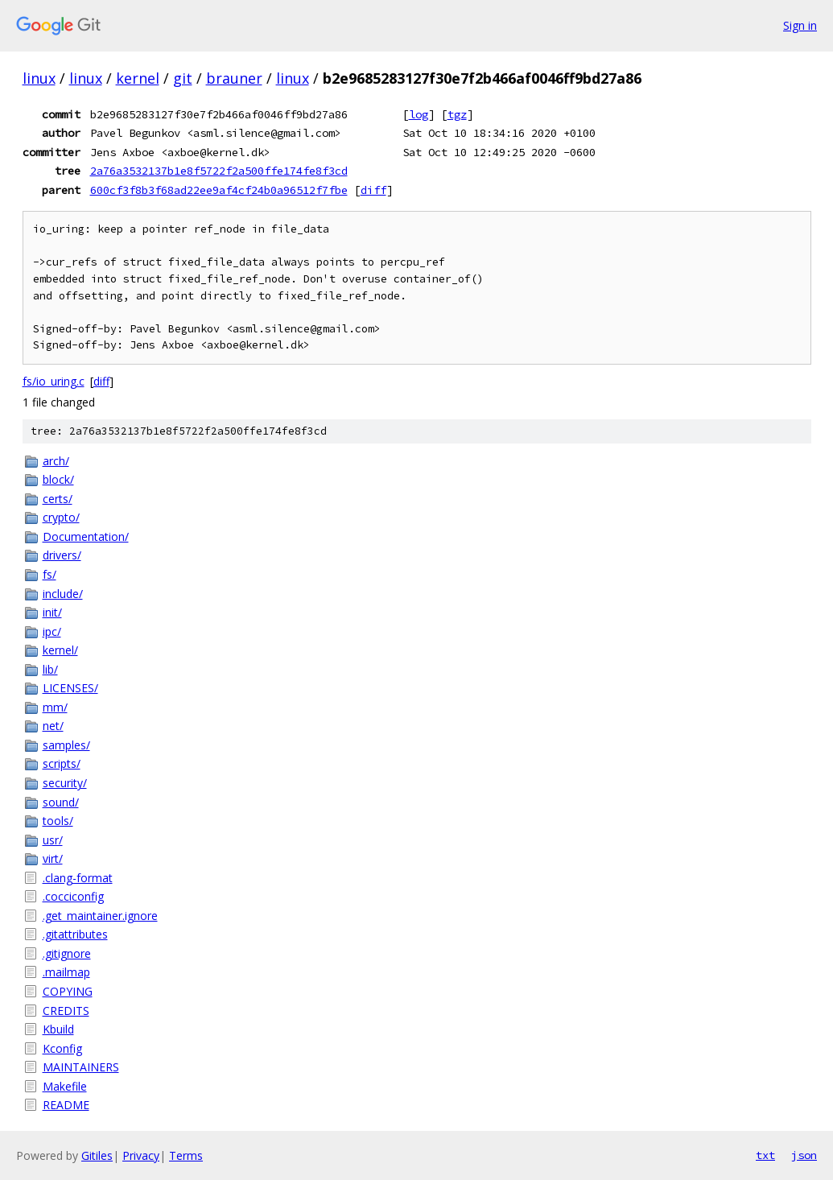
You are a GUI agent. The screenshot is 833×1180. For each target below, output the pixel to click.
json (804, 1155)
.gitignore (67, 953)
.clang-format (78, 877)
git (182, 78)
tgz (457, 114)
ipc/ (52, 631)
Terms (186, 1155)
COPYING (68, 991)
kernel (137, 78)
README (66, 1104)
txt (765, 1155)
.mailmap (66, 972)
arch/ (56, 460)
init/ (52, 612)
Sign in (800, 25)
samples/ (66, 745)
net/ (53, 725)
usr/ (53, 840)
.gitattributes (75, 934)
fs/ (49, 574)
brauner (234, 78)
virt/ (53, 858)
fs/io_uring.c (54, 381)
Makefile (65, 1086)
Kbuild (58, 1029)
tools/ (58, 820)
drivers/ (62, 555)
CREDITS (66, 1010)
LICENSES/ (70, 687)
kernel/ (60, 650)
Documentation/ (86, 536)
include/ (63, 593)
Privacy (140, 1155)
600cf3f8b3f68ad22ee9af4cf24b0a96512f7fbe (219, 190)
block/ (58, 479)
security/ (65, 782)
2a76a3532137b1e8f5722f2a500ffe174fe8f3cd (219, 170)
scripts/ (61, 763)
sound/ (61, 802)
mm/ (55, 707)
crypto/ (61, 517)
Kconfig (62, 1048)
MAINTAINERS (81, 1067)
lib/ (50, 669)
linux (39, 78)
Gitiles (97, 1155)
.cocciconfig (73, 896)
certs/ (57, 498)
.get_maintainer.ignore (100, 915)
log (418, 114)
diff (373, 190)
